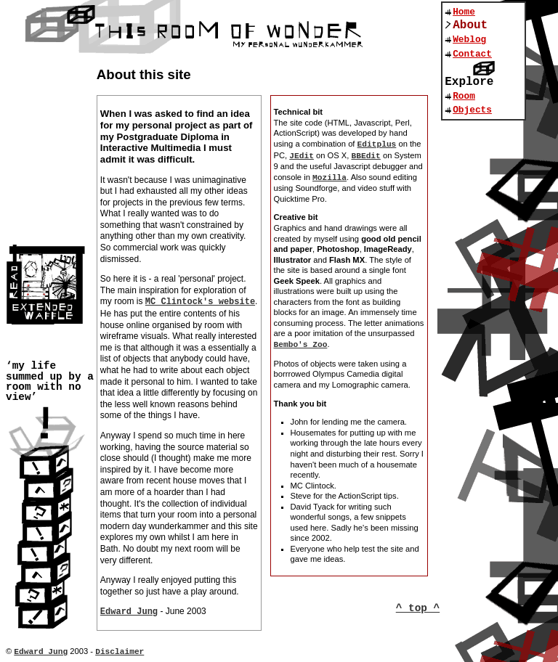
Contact (472, 54)
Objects (472, 110)
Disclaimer (119, 651)
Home (464, 12)
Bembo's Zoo (301, 344)
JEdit (301, 156)
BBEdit (366, 156)
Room (464, 96)
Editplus (377, 144)
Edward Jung (129, 612)
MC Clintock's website (200, 302)
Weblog (469, 39)
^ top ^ (418, 608)
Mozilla (329, 177)
